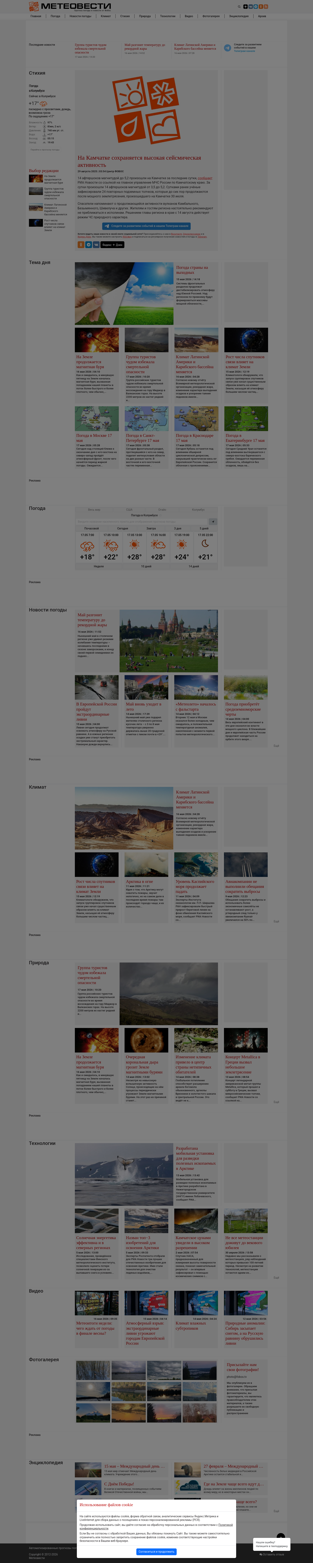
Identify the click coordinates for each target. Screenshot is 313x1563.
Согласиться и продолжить (156, 1551)
